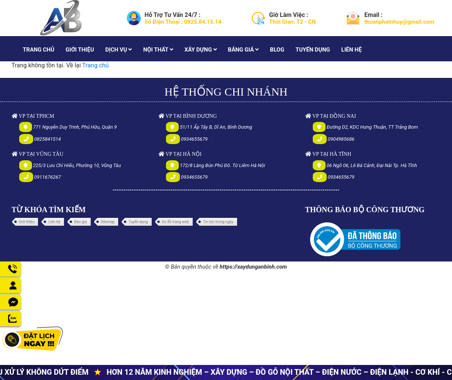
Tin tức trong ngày (218, 222)
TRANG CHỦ (39, 49)
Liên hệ (54, 222)
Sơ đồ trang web (175, 222)
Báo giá (80, 222)
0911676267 (47, 177)
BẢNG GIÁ (243, 49)
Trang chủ (95, 65)
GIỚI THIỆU (79, 49)
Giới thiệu (27, 222)
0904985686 (341, 139)
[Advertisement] (226, 324)
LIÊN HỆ (351, 49)
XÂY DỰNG (200, 49)
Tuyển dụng (138, 222)
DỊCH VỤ (118, 49)
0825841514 (47, 139)
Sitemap (108, 222)
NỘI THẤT (158, 49)
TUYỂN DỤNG (312, 49)
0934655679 (194, 139)
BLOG (277, 49)
